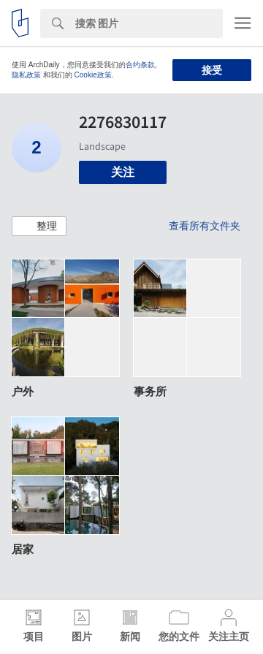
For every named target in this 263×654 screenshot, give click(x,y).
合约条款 (140, 65)
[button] (39, 226)
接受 (212, 70)
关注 (122, 172)
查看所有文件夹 (204, 226)
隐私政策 (26, 75)
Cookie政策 (93, 75)
